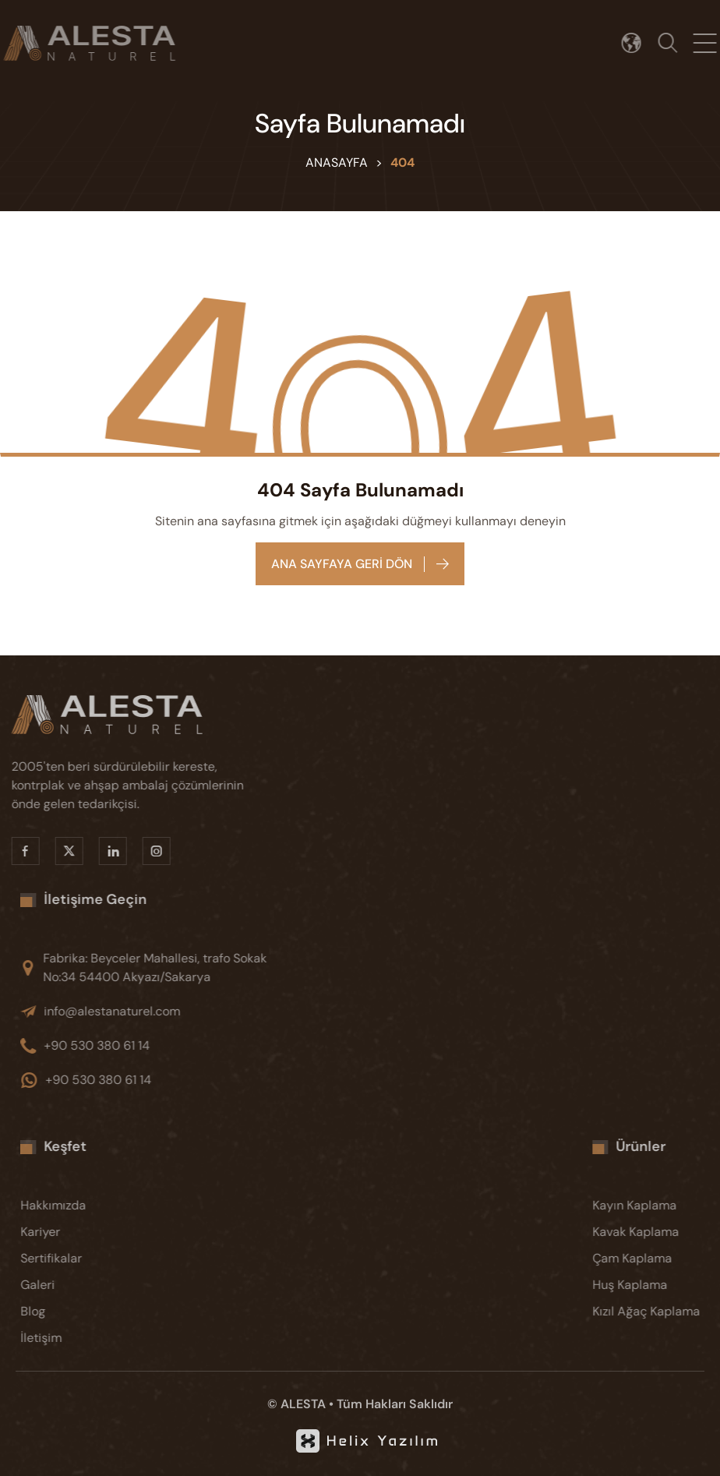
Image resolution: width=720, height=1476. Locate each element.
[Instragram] (150, 851)
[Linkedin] (106, 851)
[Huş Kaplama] (657, 1285)
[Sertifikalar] (85, 1258)
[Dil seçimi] (636, 43)
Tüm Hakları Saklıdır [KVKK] (395, 1404)
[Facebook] (19, 851)
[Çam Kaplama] (657, 1258)
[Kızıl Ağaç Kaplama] (657, 1311)
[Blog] (85, 1311)
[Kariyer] (85, 1232)
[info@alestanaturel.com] (163, 1011)
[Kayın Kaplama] (657, 1205)
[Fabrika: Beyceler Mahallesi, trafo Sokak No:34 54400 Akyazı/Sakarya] (163, 968)
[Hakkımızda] (85, 1205)
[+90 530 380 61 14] (163, 1045)
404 (402, 162)
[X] (62, 851)
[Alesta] (132, 714)
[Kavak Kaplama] (657, 1232)
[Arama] (672, 43)
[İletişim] (85, 1338)
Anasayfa (336, 162)
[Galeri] (85, 1285)
